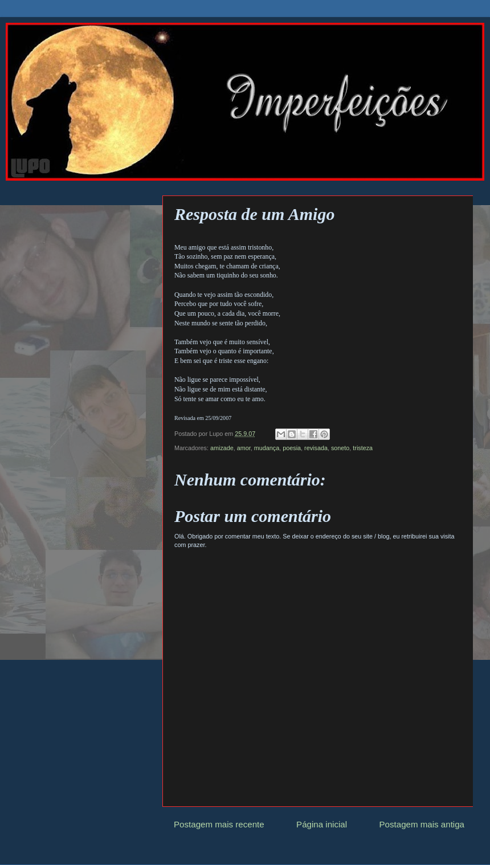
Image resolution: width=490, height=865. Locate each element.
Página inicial (321, 824)
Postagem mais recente (219, 824)
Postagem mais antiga (422, 824)
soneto (340, 447)
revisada (316, 447)
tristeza (363, 447)
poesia (292, 447)
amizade (222, 447)
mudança (266, 447)
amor (244, 447)
